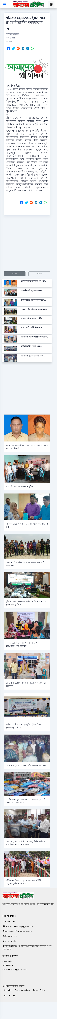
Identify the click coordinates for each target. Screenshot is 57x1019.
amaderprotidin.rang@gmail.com (19, 926)
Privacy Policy (39, 990)
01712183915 (10, 921)
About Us (8, 990)
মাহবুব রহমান (7, 961)
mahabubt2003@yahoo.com (14, 969)
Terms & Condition (22, 990)
